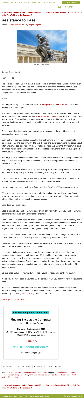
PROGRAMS (24, 3)
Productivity (42, 372)
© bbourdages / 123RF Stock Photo (13, 299)
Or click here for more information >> (30, 347)
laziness (41, 375)
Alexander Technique (47, 116)
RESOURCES (49, 3)
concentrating (13, 375)
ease (22, 375)
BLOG (60, 7)
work (3, 377)
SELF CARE (37, 3)
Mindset (34, 372)
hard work (33, 375)
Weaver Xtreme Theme (74, 396)
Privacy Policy (23, 396)
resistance (56, 375)
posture (48, 375)
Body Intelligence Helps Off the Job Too (64, 12)
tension (69, 375)
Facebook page (28, 294)
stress (62, 375)
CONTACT (69, 7)
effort (26, 375)
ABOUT (14, 3)
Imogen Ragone (44, 396)
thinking (75, 375)
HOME (5, 3)
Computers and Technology (20, 372)
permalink (14, 377)
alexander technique (62, 372)
